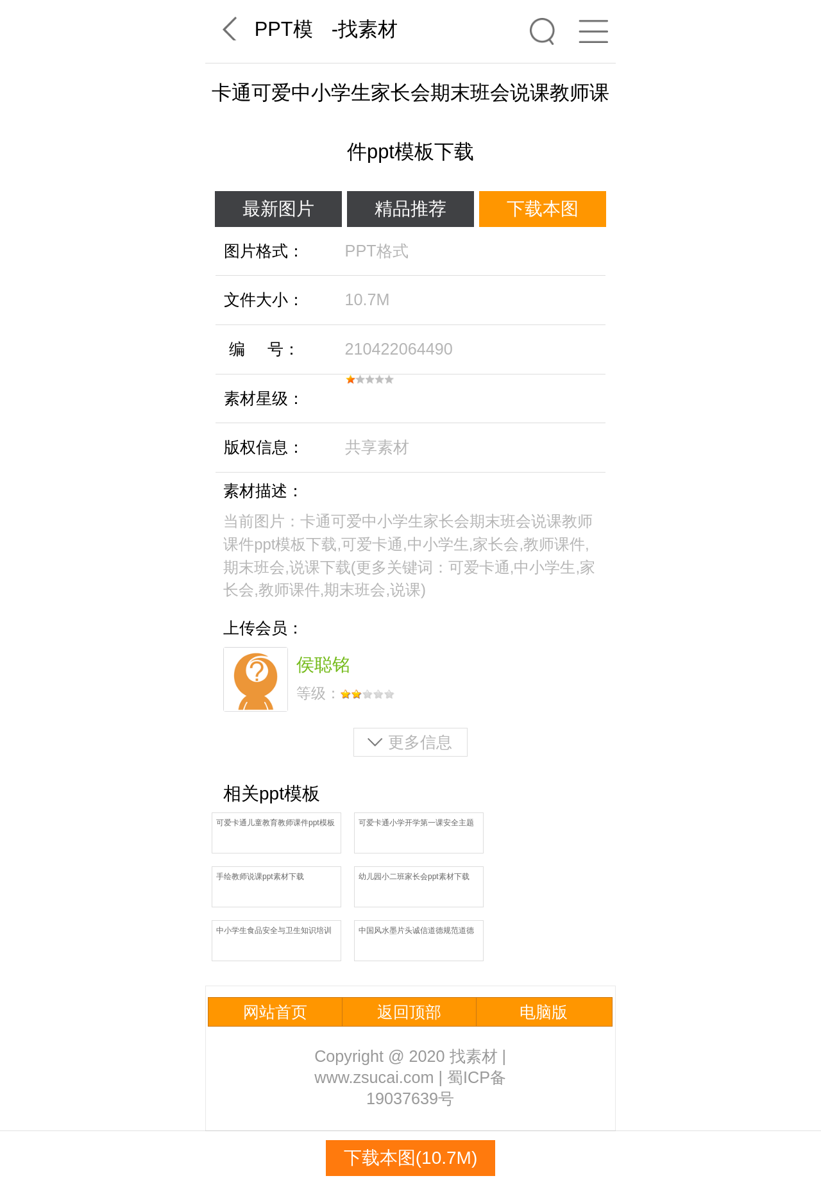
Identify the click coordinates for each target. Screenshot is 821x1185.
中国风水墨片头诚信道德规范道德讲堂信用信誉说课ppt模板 (416, 931)
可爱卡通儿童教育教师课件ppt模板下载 (275, 823)
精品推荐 (410, 209)
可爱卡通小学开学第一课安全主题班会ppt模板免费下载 (416, 823)
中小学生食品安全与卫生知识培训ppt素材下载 (274, 931)
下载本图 (543, 209)
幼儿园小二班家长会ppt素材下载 (414, 876)
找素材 (368, 29)
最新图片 (278, 209)
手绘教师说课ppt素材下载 (260, 876)
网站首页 (275, 1012)
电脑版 (544, 1012)
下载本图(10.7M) (410, 1158)
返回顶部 (409, 1012)
